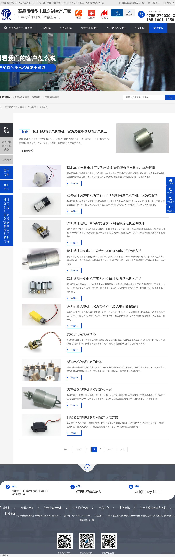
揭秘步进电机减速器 (81, 334)
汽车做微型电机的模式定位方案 (89, 389)
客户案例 (6, 186)
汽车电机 (36, 97)
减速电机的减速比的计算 (84, 362)
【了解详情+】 (26, 150)
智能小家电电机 (89, 28)
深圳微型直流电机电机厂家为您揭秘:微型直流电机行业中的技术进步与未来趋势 (71, 131)
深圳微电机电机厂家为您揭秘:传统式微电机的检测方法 (6, 220)
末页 (122, 449)
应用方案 (6, 172)
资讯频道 (32, 107)
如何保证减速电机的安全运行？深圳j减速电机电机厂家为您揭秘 (112, 195)
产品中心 (139, 28)
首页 (22, 107)
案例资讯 (158, 28)
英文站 (129, 13)
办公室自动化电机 (21, 97)
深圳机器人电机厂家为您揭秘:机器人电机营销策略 (102, 306)
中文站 (117, 13)
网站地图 (171, 3)
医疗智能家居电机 (51, 97)
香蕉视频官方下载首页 (18, 27)
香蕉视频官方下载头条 (6, 146)
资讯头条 (44, 107)
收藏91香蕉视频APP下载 (133, 3)
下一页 (110, 449)
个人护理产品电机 (116, 28)
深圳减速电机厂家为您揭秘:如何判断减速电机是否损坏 (106, 223)
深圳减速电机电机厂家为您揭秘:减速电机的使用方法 (104, 251)
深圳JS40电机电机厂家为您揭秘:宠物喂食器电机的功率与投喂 (111, 168)
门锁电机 (46, 28)
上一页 (78, 449)
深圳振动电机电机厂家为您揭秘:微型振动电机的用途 (104, 278)
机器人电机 (66, 28)
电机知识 (6, 159)
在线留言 (155, 3)
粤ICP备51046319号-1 (81, 516)
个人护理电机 (80, 507)
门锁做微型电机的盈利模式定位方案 (92, 417)
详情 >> (74, 183)
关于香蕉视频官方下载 (153, 507)
